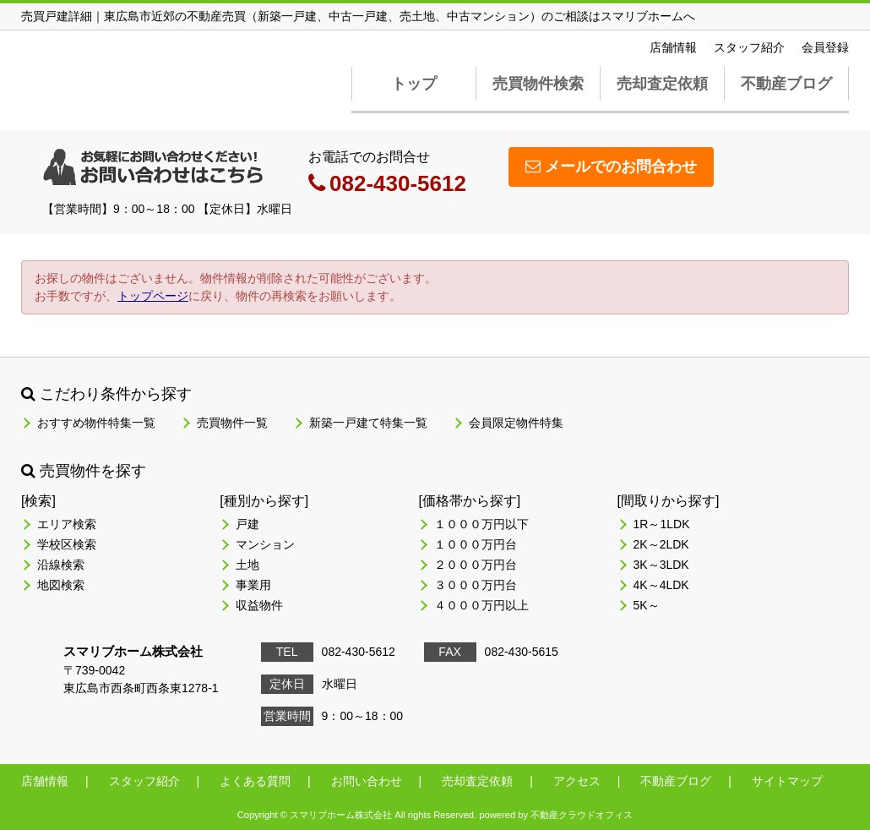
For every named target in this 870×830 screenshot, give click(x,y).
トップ (414, 83)
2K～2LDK (661, 544)
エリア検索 (66, 524)
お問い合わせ (366, 781)
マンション (265, 544)
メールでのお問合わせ (611, 166)
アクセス (577, 781)
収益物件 (259, 605)
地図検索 (60, 585)
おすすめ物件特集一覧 (96, 422)
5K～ (646, 605)
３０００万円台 (475, 585)
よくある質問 (255, 781)
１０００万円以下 (481, 524)
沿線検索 (60, 564)
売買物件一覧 (232, 422)
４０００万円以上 (481, 605)
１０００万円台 (475, 544)
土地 (247, 564)
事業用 (253, 585)
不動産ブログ (786, 83)
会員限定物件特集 (516, 422)
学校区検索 (66, 544)
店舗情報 (673, 47)
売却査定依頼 (662, 83)
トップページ (152, 296)
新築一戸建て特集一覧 (368, 422)
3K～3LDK (661, 564)
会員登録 (825, 47)
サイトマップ (787, 781)
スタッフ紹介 (749, 47)
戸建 (247, 524)
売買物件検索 (538, 83)
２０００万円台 (475, 564)
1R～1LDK (661, 524)
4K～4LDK (661, 585)
